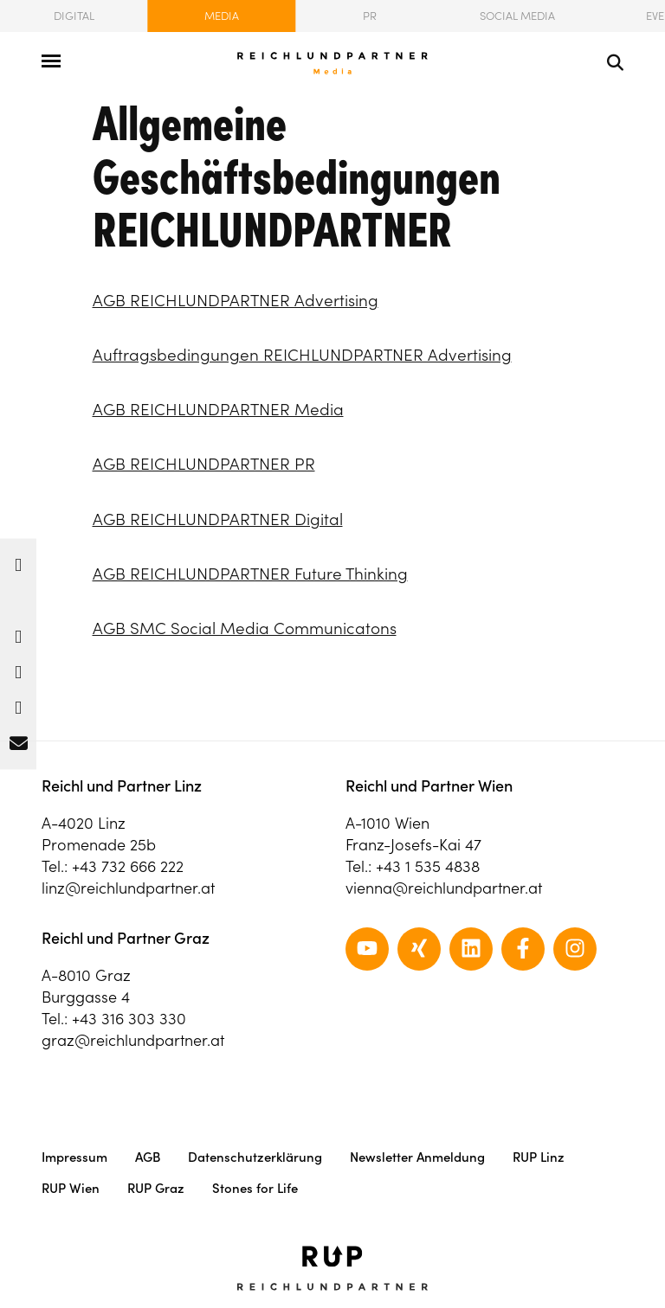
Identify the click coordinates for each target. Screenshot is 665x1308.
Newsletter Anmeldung (417, 1157)
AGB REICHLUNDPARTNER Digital (218, 519)
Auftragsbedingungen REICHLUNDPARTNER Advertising (302, 354)
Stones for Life (255, 1188)
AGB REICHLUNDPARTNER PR (204, 463)
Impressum (74, 1157)
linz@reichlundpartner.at (128, 888)
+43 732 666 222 (128, 866)
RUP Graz (155, 1188)
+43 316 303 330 (129, 1019)
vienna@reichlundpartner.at (443, 888)
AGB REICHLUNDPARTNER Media (218, 409)
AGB (147, 1157)
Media (221, 16)
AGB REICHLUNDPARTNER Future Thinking (250, 573)
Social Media (517, 16)
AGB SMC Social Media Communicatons (245, 628)
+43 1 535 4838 (428, 866)
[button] (18, 561)
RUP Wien (71, 1188)
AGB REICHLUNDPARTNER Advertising (235, 300)
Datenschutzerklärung (255, 1157)
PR (370, 16)
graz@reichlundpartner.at (133, 1040)
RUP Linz (539, 1157)
